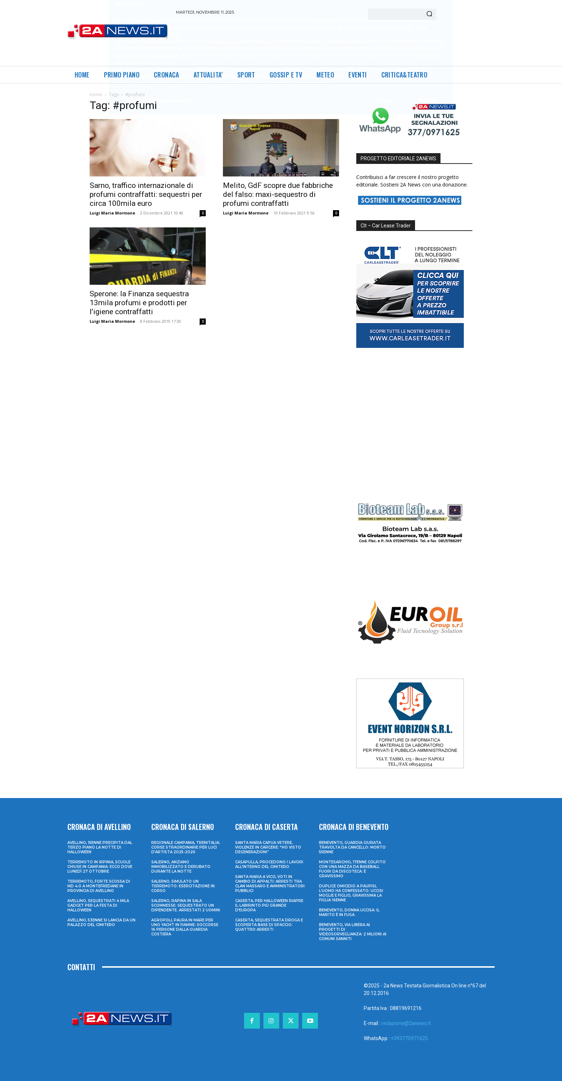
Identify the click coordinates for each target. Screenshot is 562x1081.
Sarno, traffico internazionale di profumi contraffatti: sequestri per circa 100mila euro (146, 194)
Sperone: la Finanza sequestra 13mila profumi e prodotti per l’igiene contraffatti (139, 302)
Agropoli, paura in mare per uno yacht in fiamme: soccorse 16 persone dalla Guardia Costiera (184, 927)
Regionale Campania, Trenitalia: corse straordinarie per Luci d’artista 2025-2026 (185, 847)
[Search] (429, 14)
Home (96, 94)
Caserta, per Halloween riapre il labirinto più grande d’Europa (269, 905)
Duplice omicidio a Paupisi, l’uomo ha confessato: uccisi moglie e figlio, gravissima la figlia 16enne (351, 893)
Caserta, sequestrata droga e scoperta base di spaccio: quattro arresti (269, 925)
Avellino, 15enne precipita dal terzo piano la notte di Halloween (99, 847)
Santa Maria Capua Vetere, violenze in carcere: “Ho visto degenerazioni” (268, 847)
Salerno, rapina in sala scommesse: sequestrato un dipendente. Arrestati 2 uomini (185, 905)
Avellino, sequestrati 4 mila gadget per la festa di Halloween (98, 905)
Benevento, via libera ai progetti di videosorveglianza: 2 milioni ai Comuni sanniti (352, 931)
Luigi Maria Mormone (112, 213)
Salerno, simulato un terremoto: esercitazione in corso (183, 886)
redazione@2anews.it (406, 1023)
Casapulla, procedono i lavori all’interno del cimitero (269, 864)
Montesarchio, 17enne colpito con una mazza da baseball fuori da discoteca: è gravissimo (352, 869)
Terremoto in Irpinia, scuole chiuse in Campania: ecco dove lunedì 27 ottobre (99, 867)
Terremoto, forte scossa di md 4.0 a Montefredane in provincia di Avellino (98, 886)
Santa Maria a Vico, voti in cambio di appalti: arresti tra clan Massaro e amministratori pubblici (270, 883)
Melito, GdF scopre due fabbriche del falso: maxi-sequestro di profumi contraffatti (278, 194)
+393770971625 (409, 1038)
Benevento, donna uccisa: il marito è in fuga (349, 912)
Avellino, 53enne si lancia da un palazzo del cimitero (101, 922)
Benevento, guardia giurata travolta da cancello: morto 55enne (352, 847)
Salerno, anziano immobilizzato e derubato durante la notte (180, 867)
